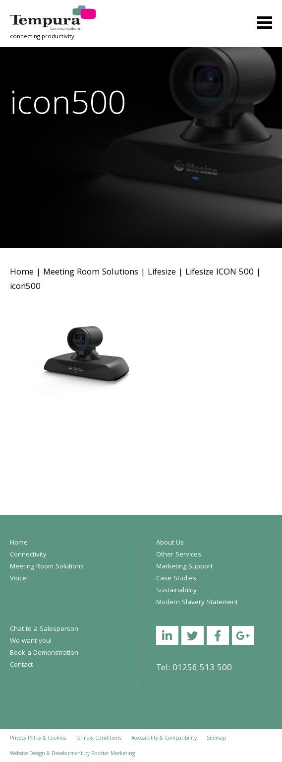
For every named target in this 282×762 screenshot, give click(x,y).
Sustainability (176, 590)
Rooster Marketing (113, 754)
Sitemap (216, 738)
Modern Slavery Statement (197, 602)
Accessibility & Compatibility (164, 738)
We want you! (31, 641)
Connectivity (28, 555)
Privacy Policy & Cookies (38, 738)
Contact (21, 665)
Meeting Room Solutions (90, 273)
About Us (170, 543)
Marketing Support (184, 566)
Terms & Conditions (98, 738)
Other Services (178, 555)
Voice (18, 578)
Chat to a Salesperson (44, 629)
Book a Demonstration (44, 653)
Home (22, 273)
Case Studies (176, 578)
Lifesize (162, 273)
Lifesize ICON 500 (219, 273)
